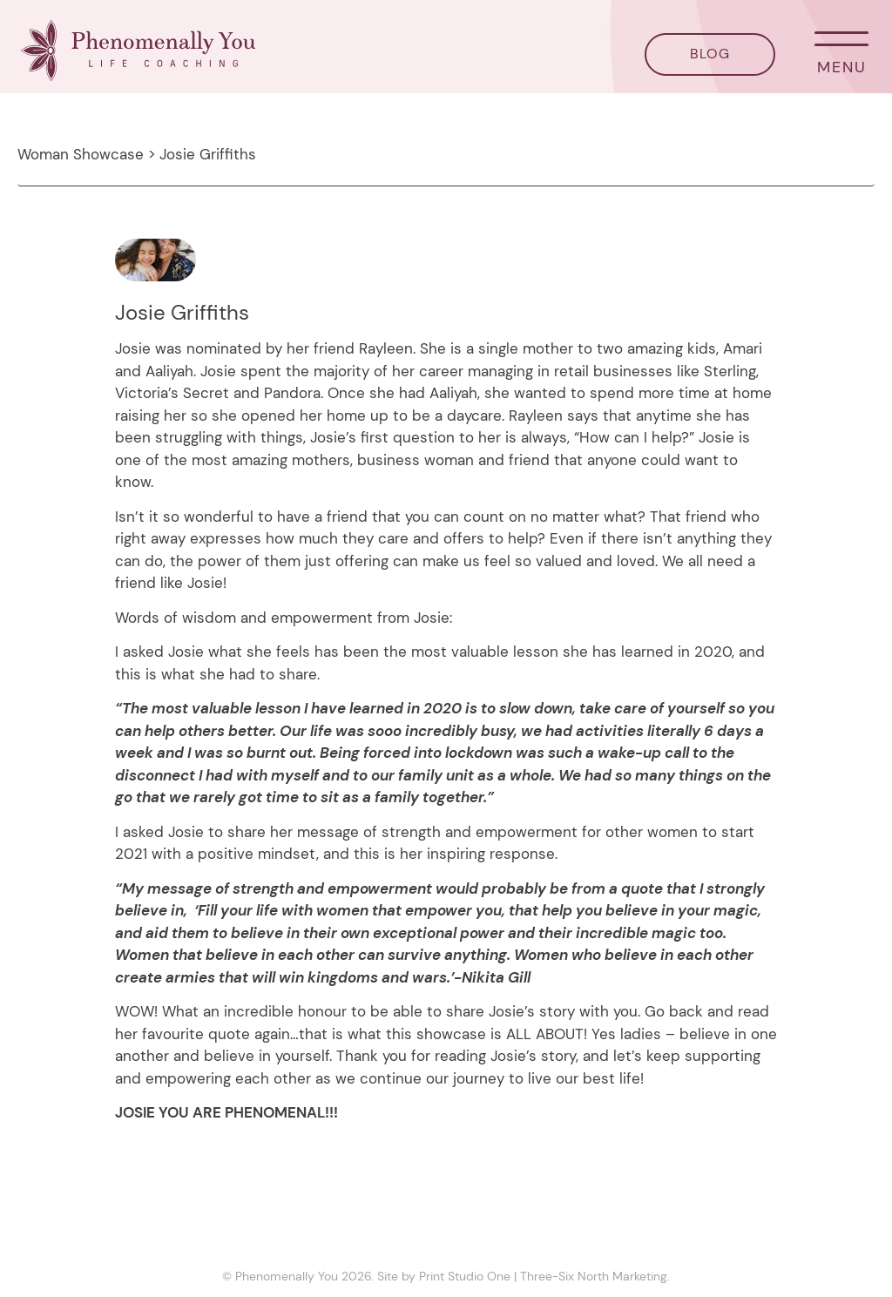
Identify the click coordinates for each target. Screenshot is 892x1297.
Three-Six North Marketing (593, 1276)
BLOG (710, 53)
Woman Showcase (80, 154)
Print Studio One (464, 1276)
